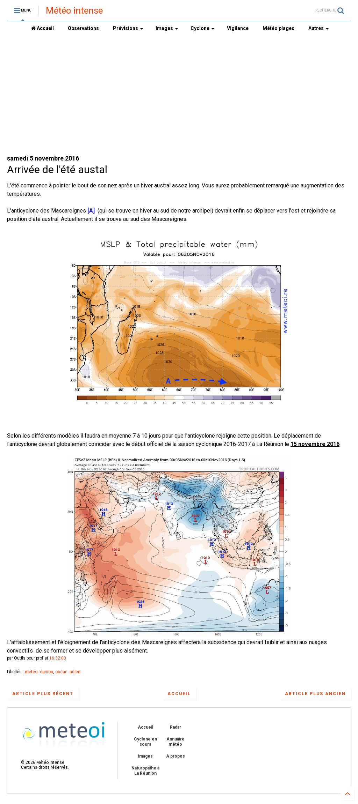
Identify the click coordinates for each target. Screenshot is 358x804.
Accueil (42, 28)
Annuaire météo (175, 741)
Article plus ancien (315, 693)
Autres (318, 28)
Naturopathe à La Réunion (145, 770)
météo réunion (39, 671)
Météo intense (74, 10)
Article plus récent (42, 693)
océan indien (67, 671)
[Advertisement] (179, 94)
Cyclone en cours (145, 741)
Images (167, 28)
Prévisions (128, 28)
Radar (175, 727)
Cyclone (203, 28)
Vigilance (238, 28)
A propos (175, 756)
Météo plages (278, 28)
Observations (83, 28)
